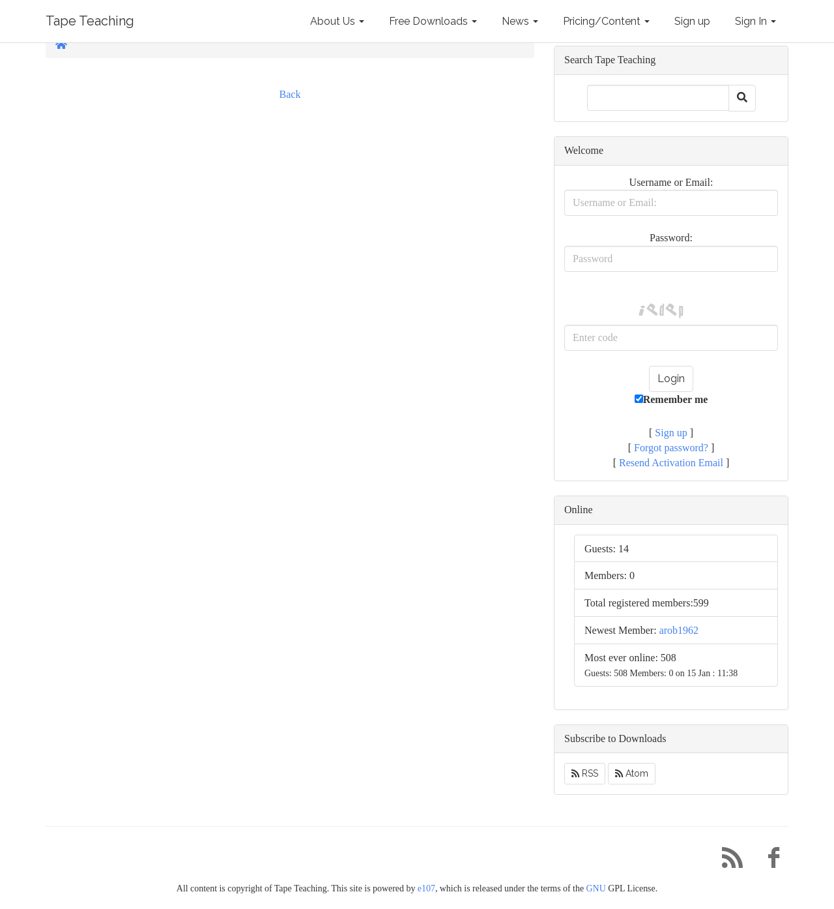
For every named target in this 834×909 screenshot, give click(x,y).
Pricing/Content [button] (606, 21)
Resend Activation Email (671, 462)
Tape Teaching (90, 21)
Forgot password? (671, 447)
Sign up (692, 21)
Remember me (671, 399)
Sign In (755, 21)
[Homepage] (61, 44)
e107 (426, 888)
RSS (584, 773)
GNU (596, 888)
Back (290, 94)
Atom (631, 773)
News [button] (520, 21)
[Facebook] (768, 861)
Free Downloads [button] (433, 21)
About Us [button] (337, 21)
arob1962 (678, 630)
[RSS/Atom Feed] (727, 861)
